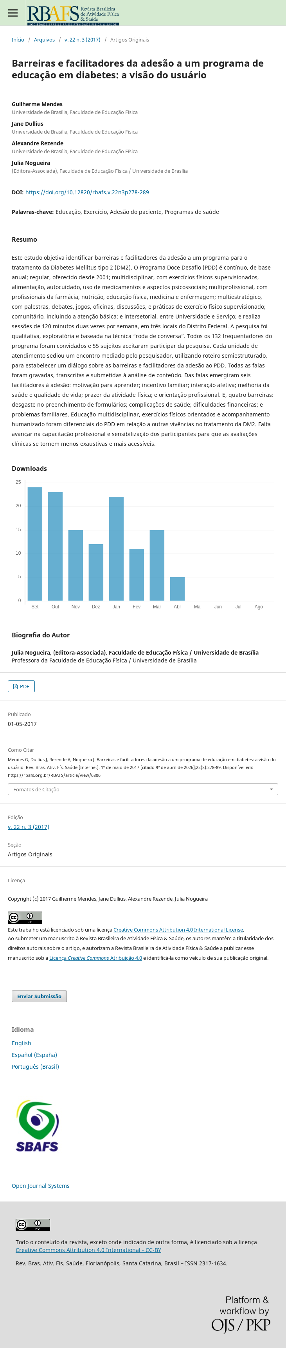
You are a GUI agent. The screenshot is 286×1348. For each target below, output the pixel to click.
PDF (24, 686)
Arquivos (44, 39)
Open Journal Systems (41, 1185)
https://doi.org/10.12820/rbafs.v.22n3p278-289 (87, 192)
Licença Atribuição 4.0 (95, 957)
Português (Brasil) (35, 1066)
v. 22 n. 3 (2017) (83, 39)
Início (18, 39)
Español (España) (34, 1054)
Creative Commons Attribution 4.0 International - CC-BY (88, 1250)
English (21, 1043)
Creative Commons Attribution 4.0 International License (178, 929)
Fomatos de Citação (36, 789)
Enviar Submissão (39, 996)
